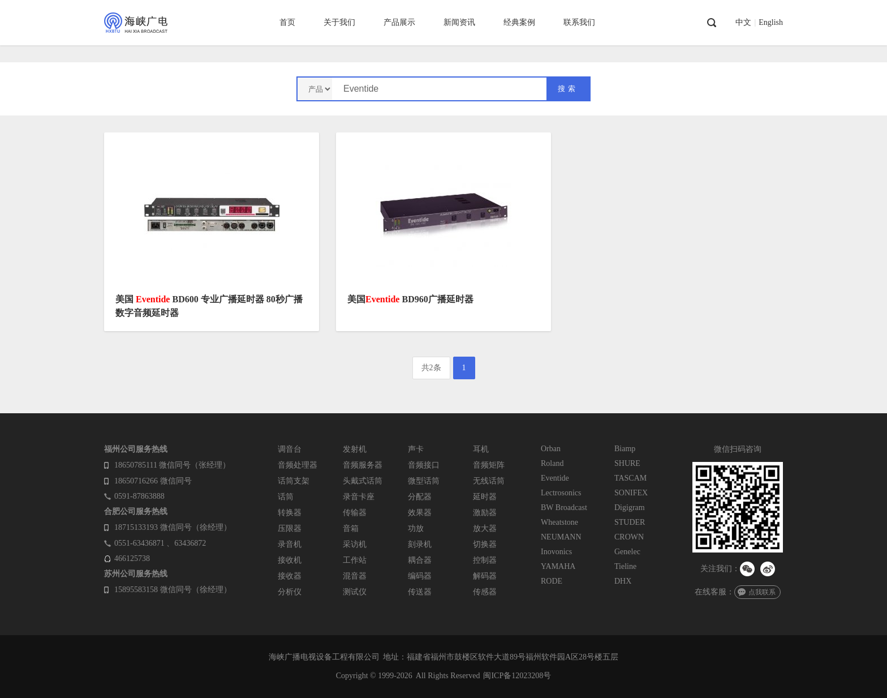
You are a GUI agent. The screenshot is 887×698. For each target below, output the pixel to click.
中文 (743, 23)
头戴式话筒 (362, 481)
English (771, 23)
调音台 (290, 449)
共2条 (431, 367)
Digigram (629, 507)
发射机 (355, 449)
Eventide (555, 478)
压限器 (290, 528)
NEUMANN (561, 537)
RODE (551, 581)
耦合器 (420, 560)
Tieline (625, 566)
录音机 (290, 544)
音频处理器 (297, 465)
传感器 (485, 592)
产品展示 (399, 22)
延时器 (485, 497)
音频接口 (424, 465)
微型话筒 (424, 481)
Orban (551, 448)
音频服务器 (362, 465)
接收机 (290, 560)
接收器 (290, 576)
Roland (552, 463)
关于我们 (339, 22)
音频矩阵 (489, 465)
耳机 (481, 449)
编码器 (420, 576)
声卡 (416, 449)
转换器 (290, 512)
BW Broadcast (564, 507)
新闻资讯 (459, 22)
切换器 (485, 544)
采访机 (355, 544)
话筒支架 (293, 481)
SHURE (627, 463)
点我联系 (762, 592)
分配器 (420, 497)
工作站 (355, 560)
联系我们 (579, 22)
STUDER (629, 522)
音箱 (351, 528)
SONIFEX (631, 493)
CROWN (629, 537)
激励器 (485, 512)
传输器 (355, 512)
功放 (416, 528)
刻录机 (420, 544)
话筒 (286, 497)
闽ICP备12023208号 (517, 675)
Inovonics (556, 551)
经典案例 (519, 22)
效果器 (420, 512)
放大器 (485, 528)
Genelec (627, 551)
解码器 (485, 576)
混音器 (355, 576)
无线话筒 (489, 481)
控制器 (485, 560)
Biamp (624, 448)
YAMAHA (558, 566)
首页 (287, 22)
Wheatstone (559, 522)
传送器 (420, 592)
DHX (622, 581)
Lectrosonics (561, 493)
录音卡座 (358, 497)
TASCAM (630, 478)
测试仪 (355, 592)
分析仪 (290, 592)
